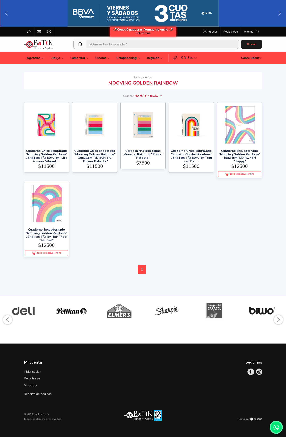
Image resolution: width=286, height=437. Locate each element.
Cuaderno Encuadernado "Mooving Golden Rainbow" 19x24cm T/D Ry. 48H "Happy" (239, 156)
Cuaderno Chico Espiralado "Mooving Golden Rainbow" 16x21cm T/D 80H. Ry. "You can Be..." (191, 156)
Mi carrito (30, 385)
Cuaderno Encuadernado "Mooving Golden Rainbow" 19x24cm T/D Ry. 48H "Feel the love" (47, 235)
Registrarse (32, 378)
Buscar (251, 44)
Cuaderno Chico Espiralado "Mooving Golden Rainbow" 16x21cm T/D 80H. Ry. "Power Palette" (95, 156)
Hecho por (250, 419)
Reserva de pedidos (38, 394)
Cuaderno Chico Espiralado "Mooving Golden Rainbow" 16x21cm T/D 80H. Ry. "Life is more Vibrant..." (46, 156)
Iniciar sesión (32, 372)
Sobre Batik (251, 58)
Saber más (143, 33)
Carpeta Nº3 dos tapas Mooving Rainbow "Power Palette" (143, 154)
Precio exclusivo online (239, 174)
